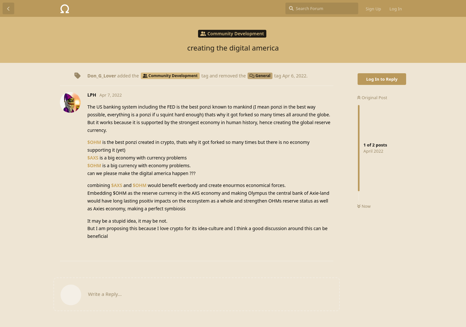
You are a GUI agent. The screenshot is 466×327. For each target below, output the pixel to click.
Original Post (372, 97)
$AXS (92, 158)
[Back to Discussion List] (8, 8)
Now (364, 206)
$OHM (94, 142)
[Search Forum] (321, 8)
